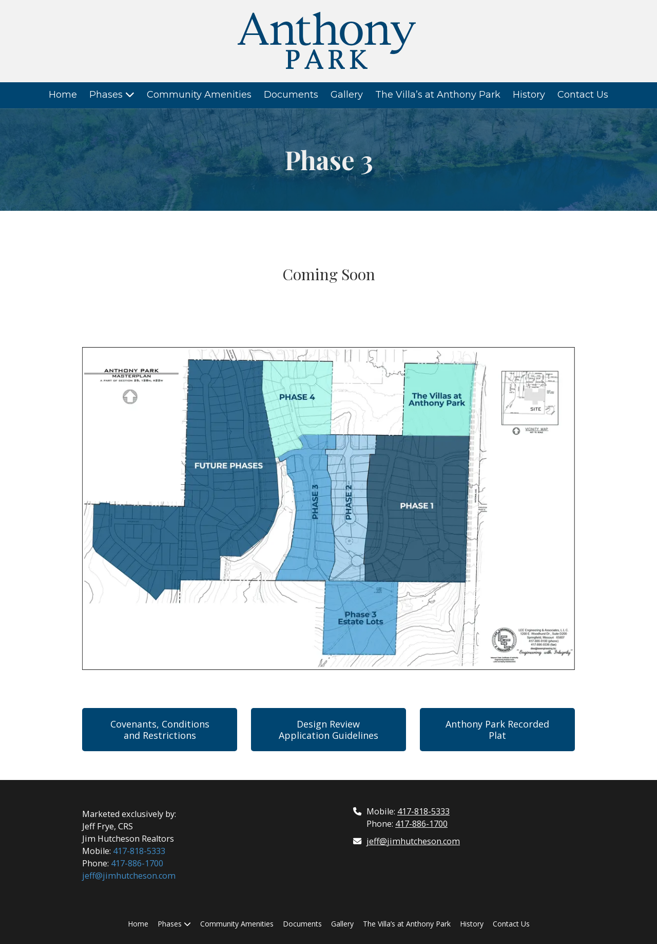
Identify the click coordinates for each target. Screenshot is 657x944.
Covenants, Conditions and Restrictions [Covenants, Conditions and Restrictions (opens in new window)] (159, 729)
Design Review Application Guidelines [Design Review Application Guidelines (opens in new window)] (328, 729)
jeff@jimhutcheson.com (129, 875)
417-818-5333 (139, 851)
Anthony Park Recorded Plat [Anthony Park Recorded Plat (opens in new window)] (497, 729)
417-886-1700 (137, 863)
